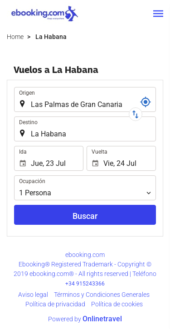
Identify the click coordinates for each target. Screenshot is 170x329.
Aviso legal (33, 294)
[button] (158, 14)
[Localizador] (145, 102)
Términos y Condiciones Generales (102, 294)
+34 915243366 (85, 284)
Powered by (85, 319)
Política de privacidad (55, 304)
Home (15, 36)
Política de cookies (117, 304)
